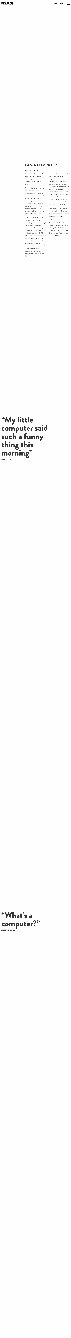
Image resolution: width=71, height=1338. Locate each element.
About (55, 4)
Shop (61, 4)
